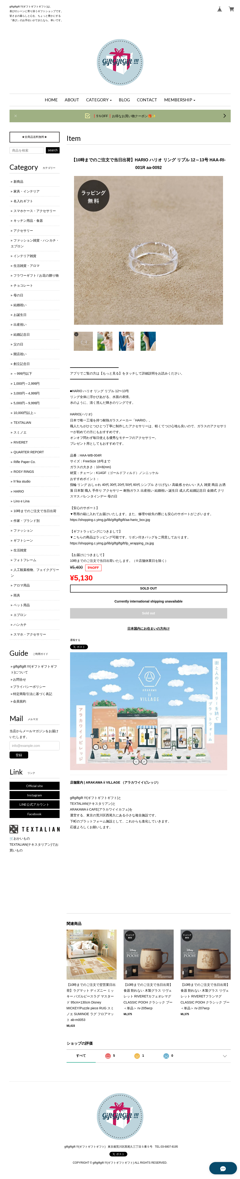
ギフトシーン (23, 540)
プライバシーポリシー (29, 687)
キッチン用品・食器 (28, 220)
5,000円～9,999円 (27, 403)
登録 (19, 755)
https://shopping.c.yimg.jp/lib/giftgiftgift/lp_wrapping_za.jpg (112, 543)
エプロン (20, 615)
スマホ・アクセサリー (30, 634)
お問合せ (19, 679)
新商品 (18, 181)
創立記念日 (22, 364)
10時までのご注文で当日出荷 (35, 511)
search (52, 150)
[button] (99, 100)
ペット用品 (22, 605)
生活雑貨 (20, 550)
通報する (75, 640)
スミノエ (20, 432)
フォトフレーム (25, 560)
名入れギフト (23, 201)
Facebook (34, 814)
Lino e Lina (22, 501)
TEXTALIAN (22, 422)
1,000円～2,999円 (27, 383)
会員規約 (19, 701)
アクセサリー (23, 230)
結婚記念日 (22, 334)
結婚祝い (20, 305)
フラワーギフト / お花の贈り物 (36, 275)
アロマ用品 (22, 585)
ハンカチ (20, 624)
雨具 (17, 595)
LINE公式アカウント (34, 804)
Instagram (34, 795)
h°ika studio (22, 481)
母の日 (18, 295)
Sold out (148, 613)
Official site (34, 786)
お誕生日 (20, 315)
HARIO (19, 491)
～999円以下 (23, 373)
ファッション (23, 530)
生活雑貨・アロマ (27, 266)
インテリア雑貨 (25, 256)
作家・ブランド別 (27, 521)
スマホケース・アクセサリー (35, 211)
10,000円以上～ (25, 413)
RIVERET (21, 442)
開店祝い (20, 354)
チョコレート (23, 285)
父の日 (18, 344)
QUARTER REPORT (29, 452)
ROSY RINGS (24, 472)
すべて (81, 1055)
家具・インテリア (27, 191)
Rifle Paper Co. (25, 462)
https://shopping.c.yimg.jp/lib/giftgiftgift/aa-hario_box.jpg (110, 520)
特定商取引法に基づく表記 (32, 694)
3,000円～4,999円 (27, 393)
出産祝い (20, 324)
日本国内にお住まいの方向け (148, 628)
